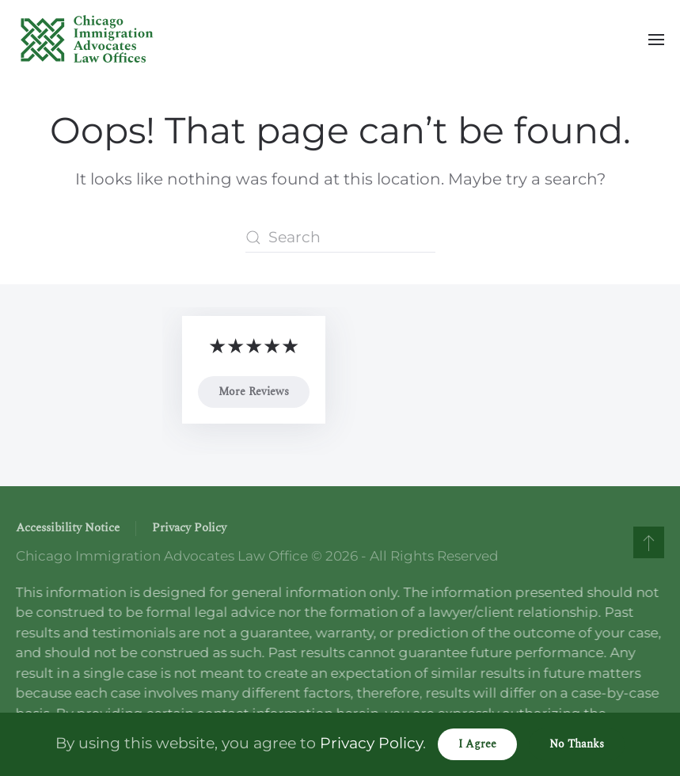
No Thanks (576, 744)
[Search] (340, 238)
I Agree (477, 744)
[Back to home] (87, 39)
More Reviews (253, 391)
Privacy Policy (189, 528)
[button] (656, 39)
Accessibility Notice (68, 528)
